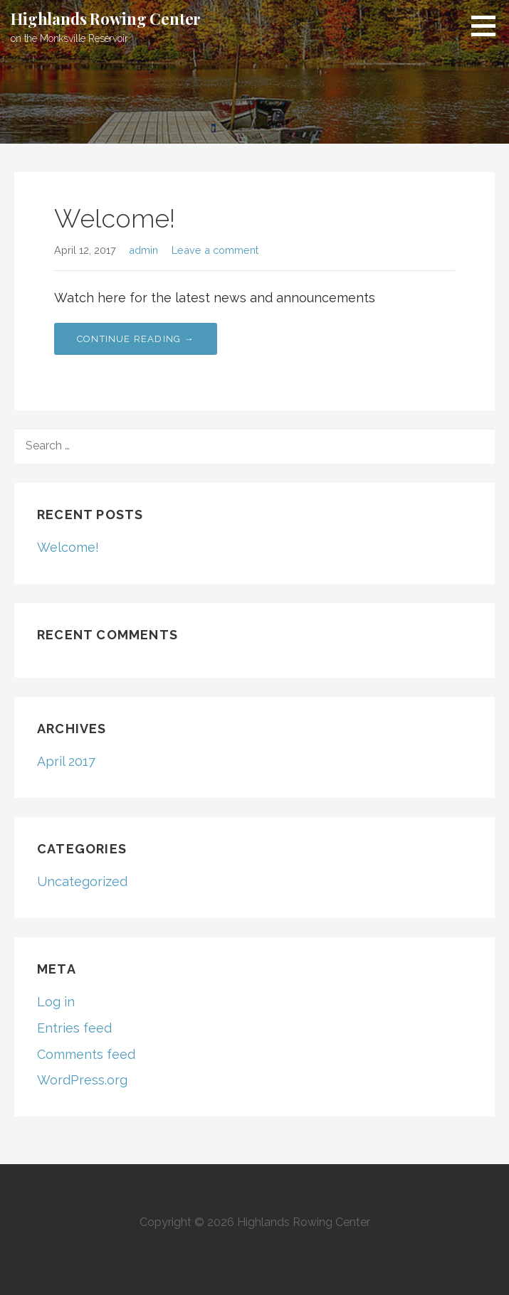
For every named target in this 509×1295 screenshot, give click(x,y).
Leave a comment (215, 250)
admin (143, 250)
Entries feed (74, 1027)
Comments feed (86, 1054)
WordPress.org (82, 1079)
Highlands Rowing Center (106, 18)
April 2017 (66, 761)
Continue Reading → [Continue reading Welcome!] (135, 339)
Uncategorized (82, 881)
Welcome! (114, 218)
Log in (56, 1001)
